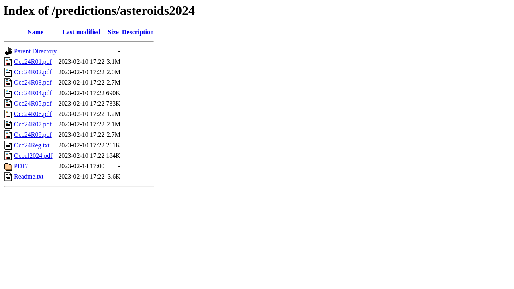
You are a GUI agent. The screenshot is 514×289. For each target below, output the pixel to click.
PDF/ (21, 166)
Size (113, 31)
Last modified (81, 31)
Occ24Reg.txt (31, 145)
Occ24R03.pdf (33, 82)
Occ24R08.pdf (33, 134)
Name (35, 31)
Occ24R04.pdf (33, 93)
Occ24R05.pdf (33, 103)
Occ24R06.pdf (33, 113)
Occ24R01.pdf (33, 61)
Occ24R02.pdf (33, 72)
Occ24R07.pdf (33, 124)
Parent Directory (35, 51)
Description (138, 31)
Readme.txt (28, 176)
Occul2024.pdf (33, 155)
